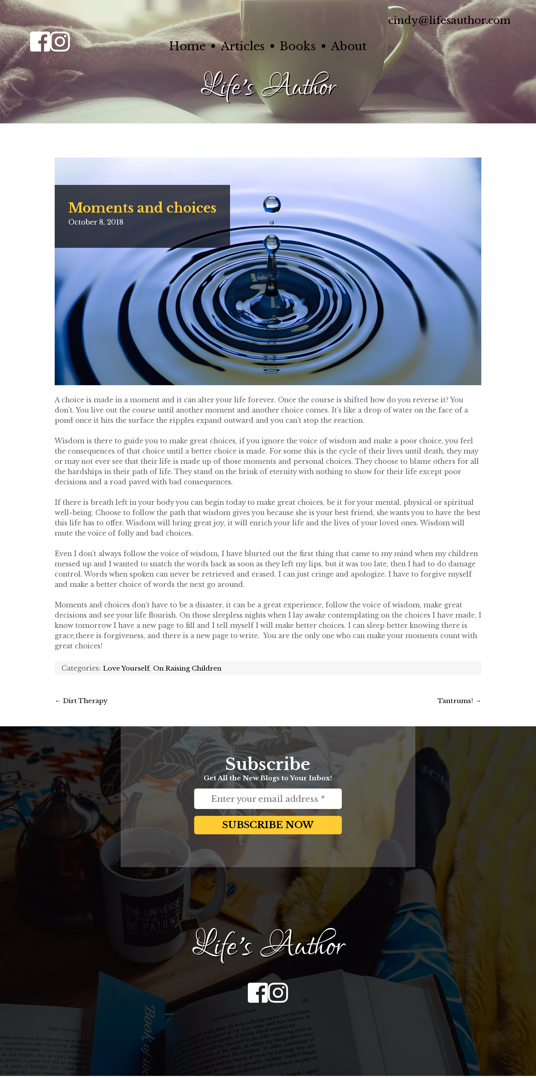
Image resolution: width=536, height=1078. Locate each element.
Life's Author (268, 87)
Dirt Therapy (82, 700)
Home (180, 46)
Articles (240, 46)
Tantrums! (458, 700)
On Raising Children (191, 668)
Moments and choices (147, 207)
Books (300, 46)
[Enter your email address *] (267, 798)
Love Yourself (127, 668)
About (356, 46)
